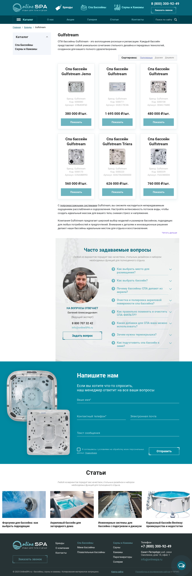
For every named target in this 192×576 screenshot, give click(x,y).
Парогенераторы (122, 557)
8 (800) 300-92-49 (165, 4)
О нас (50, 19)
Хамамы (118, 552)
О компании (62, 548)
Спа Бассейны (93, 8)
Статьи (114, 19)
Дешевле (169, 57)
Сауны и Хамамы (129, 8)
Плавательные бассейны (91, 552)
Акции (70, 19)
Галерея (92, 19)
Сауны (116, 547)
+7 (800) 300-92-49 (156, 546)
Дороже (159, 57)
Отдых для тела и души (34, 10)
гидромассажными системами (78, 205)
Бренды (64, 8)
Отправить (164, 451)
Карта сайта (117, 571)
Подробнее (91, 453)
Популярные (146, 57)
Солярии (118, 561)
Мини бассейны (86, 547)
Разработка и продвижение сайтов (152, 571)
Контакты (138, 19)
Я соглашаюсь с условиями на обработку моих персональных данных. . (110, 451)
